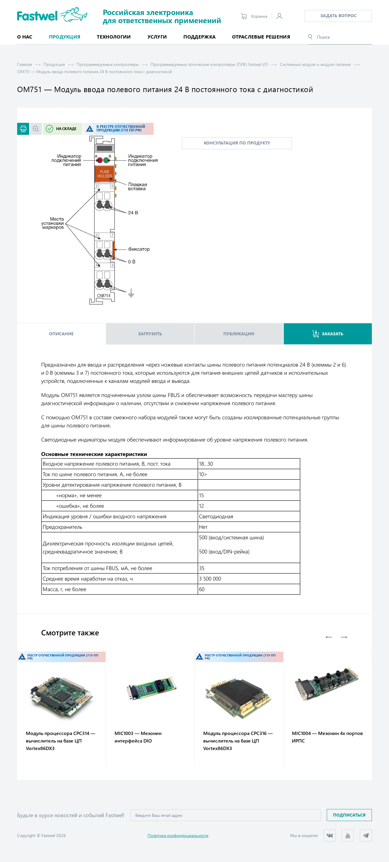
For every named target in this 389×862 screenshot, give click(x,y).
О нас (24, 36)
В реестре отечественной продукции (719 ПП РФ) (120, 128)
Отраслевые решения (261, 36)
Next (344, 637)
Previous (329, 637)
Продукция (54, 64)
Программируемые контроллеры (108, 64)
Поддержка (199, 36)
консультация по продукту (237, 143)
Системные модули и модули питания (315, 64)
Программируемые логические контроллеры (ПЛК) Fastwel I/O (209, 64)
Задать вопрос (338, 15)
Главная (24, 64)
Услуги (157, 36)
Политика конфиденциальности (178, 835)
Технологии (114, 36)
